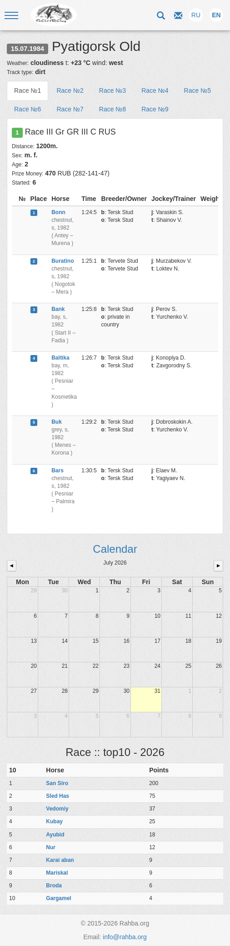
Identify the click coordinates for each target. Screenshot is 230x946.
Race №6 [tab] (27, 109)
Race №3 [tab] (112, 90)
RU (195, 15)
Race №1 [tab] (27, 90)
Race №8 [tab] (112, 109)
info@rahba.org (125, 937)
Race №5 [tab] (197, 90)
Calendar (115, 549)
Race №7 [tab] (69, 109)
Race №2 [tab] (69, 90)
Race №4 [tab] (154, 90)
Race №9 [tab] (154, 109)
